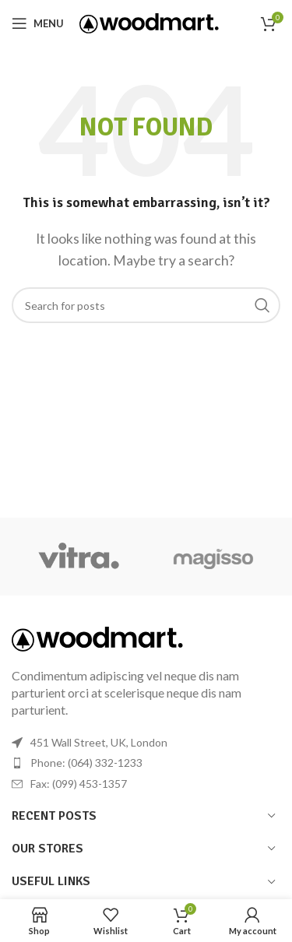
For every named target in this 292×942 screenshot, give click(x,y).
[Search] (146, 305)
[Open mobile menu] (38, 23)
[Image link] (97, 637)
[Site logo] (149, 21)
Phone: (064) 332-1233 (86, 762)
